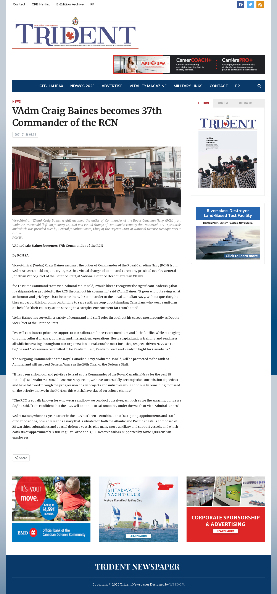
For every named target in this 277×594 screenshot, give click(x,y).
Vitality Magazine (148, 86)
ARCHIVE (223, 103)
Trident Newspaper (137, 566)
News (16, 102)
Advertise (112, 86)
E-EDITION (202, 103)
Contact (19, 4)
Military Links (188, 86)
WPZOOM (177, 584)
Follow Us (245, 103)
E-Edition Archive (70, 4)
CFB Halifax (41, 4)
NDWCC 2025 (82, 86)
